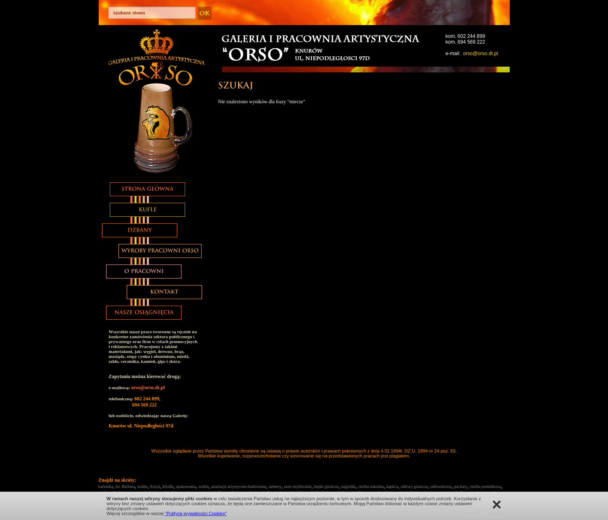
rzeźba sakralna (371, 486)
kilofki (168, 486)
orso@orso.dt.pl (480, 53)
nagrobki (348, 486)
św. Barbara (125, 486)
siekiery (275, 486)
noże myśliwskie (297, 486)
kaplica (392, 486)
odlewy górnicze (414, 486)
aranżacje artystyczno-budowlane (238, 486)
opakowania (186, 486)
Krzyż (155, 486)
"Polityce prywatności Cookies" (196, 513)
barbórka (105, 486)
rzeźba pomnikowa (485, 486)
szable (142, 486)
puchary (460, 486)
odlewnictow (441, 486)
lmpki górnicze (326, 486)
